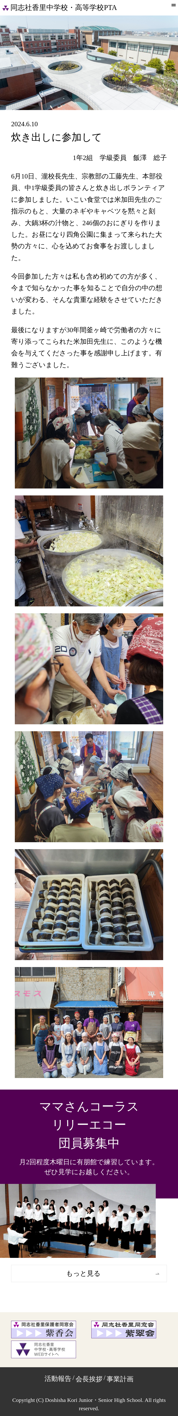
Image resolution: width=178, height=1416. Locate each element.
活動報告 (57, 1378)
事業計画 (120, 1379)
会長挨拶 (89, 1379)
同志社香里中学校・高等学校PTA (59, 7)
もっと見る (83, 1273)
